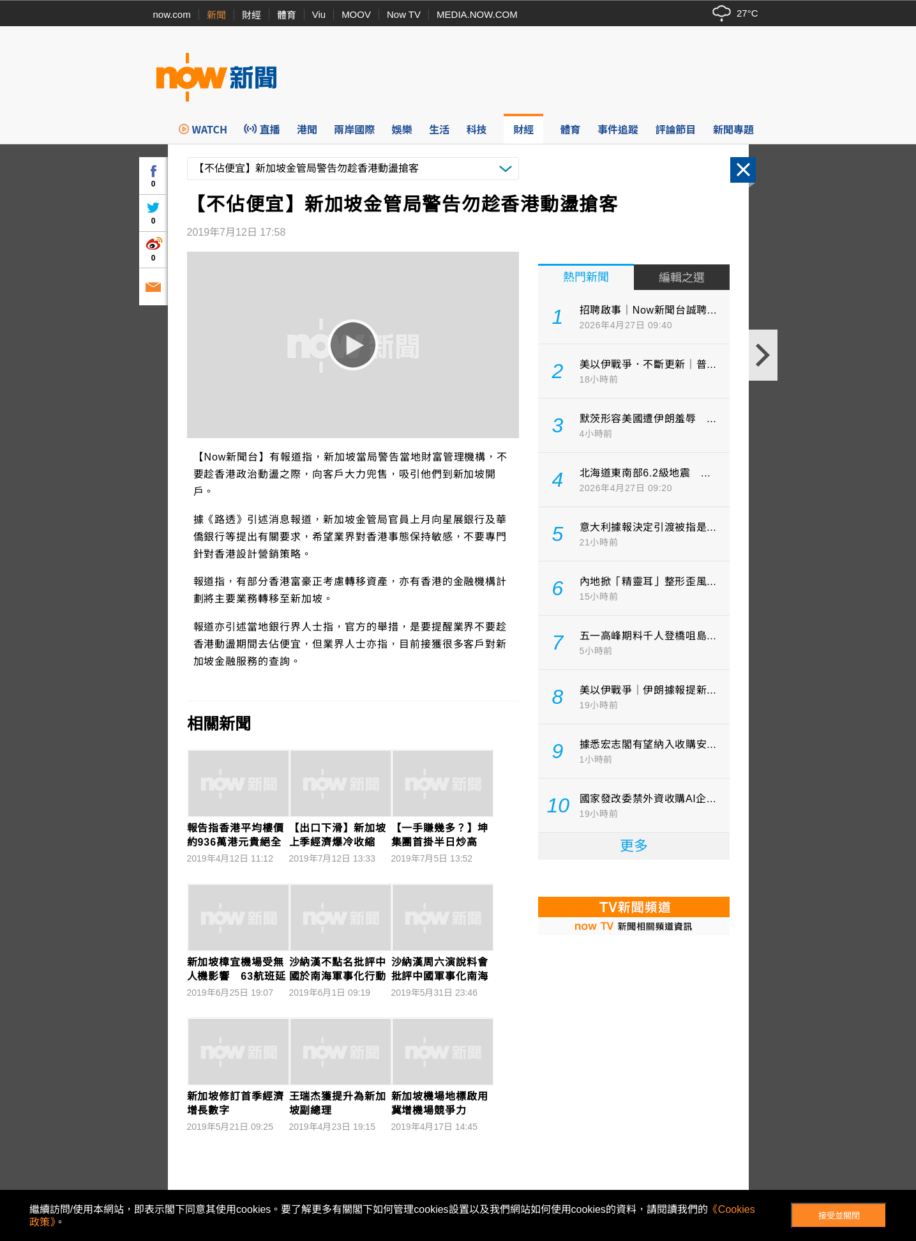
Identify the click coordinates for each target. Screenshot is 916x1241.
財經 (251, 15)
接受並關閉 (839, 1216)
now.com (172, 14)
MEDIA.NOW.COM (477, 14)
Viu (319, 14)
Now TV (404, 14)
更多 (634, 846)
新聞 (216, 15)
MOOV (356, 14)
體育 (286, 15)
